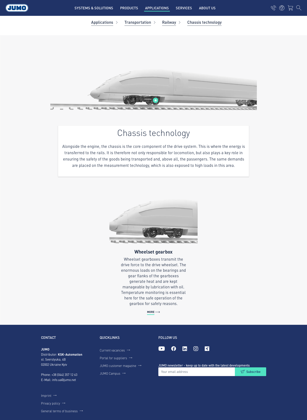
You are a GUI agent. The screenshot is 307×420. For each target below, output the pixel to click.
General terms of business (59, 411)
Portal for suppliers (113, 358)
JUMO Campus (110, 373)
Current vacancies (112, 350)
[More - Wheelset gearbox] (153, 255)
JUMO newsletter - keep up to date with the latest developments (204, 365)
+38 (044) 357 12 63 (64, 374)
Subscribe (253, 371)
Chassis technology (204, 22)
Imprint (46, 395)
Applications (102, 22)
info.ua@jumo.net (64, 379)
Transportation (137, 22)
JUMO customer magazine (118, 365)
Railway (169, 22)
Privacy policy (50, 403)
